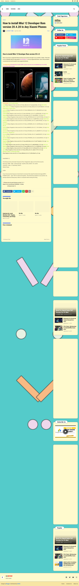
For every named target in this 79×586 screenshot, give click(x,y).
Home (2, 1)
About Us (7, 1)
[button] (74, 9)
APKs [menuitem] (19, 9)
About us (76, 583)
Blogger (8, 583)
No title (21, 213)
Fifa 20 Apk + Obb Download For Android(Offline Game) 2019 (69, 328)
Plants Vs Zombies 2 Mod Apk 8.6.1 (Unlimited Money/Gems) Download (69, 80)
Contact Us (13, 1)
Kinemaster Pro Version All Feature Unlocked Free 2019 (69, 65)
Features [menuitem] (13, 9)
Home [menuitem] (7, 9)
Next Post (46, 239)
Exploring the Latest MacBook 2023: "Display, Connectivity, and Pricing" (9, 215)
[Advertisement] (65, 113)
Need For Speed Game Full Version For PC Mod (64, 57)
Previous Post (7, 239)
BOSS (18, 583)
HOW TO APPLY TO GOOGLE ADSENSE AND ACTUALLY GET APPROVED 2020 (69, 564)
